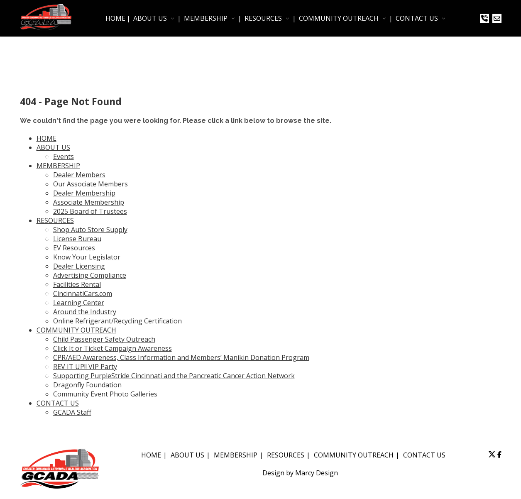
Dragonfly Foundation (87, 384)
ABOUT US (150, 18)
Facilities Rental (77, 284)
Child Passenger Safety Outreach (104, 339)
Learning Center (78, 302)
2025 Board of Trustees (90, 211)
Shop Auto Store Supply (90, 229)
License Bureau (77, 238)
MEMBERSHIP (205, 18)
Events (63, 156)
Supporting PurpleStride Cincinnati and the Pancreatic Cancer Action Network (174, 375)
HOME (115, 18)
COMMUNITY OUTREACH (339, 18)
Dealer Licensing (79, 266)
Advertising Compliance (89, 275)
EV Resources (74, 247)
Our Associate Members (90, 183)
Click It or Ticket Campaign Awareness (112, 348)
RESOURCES (263, 18)
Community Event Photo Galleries (105, 394)
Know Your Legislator (86, 257)
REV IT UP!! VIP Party (85, 366)
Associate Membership (88, 202)
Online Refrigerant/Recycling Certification (117, 320)
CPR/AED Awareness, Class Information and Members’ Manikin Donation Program (181, 357)
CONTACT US (417, 18)
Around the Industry (84, 311)
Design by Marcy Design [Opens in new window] (300, 472)
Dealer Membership (84, 193)
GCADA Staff (72, 412)
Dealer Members (79, 174)
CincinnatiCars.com (82, 293)
